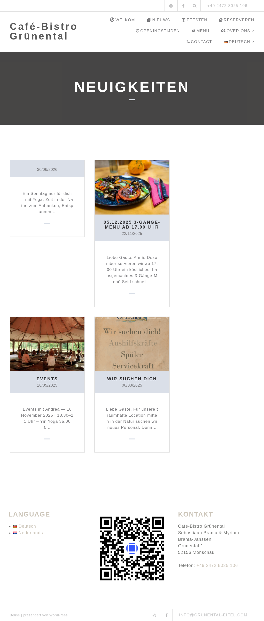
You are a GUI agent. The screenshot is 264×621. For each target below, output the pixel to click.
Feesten (194, 20)
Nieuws (158, 20)
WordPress (59, 615)
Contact (199, 42)
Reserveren (236, 20)
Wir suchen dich (132, 378)
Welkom (122, 20)
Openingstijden (158, 31)
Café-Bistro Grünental (44, 31)
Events (47, 378)
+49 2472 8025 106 (217, 565)
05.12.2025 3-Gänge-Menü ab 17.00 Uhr (132, 225)
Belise (15, 615)
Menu (200, 31)
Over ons (235, 31)
